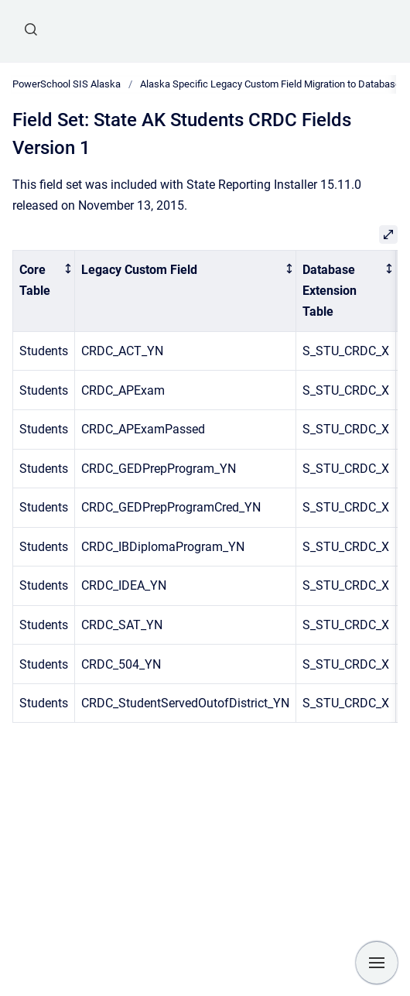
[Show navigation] (377, 963)
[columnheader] (44, 290)
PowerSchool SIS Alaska (66, 84)
